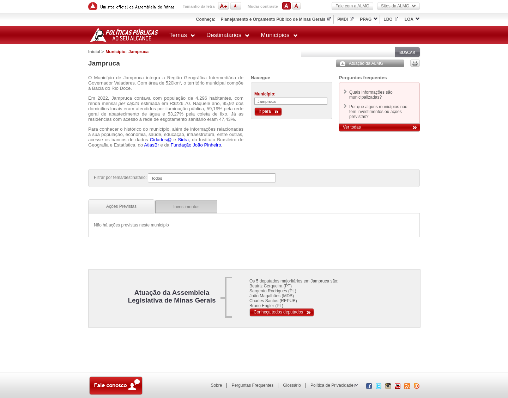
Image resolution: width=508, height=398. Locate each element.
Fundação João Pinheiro (196, 145)
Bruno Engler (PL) (266, 305)
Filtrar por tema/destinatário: (120, 177)
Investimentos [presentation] (186, 206)
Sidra (183, 139)
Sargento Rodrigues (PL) (272, 290)
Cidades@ (161, 139)
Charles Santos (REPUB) (273, 300)
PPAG (365, 19)
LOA (409, 19)
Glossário (292, 385)
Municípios (279, 35)
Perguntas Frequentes (252, 385)
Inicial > (96, 51)
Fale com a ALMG (352, 6)
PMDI (342, 19)
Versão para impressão (415, 63)
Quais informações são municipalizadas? (371, 95)
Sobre (216, 385)
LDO (387, 19)
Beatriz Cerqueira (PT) (270, 286)
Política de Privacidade (331, 385)
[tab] (121, 206)
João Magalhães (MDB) (271, 295)
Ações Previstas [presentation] (121, 206)
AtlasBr (151, 145)
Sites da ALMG (398, 6)
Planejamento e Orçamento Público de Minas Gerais (272, 19)
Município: (265, 94)
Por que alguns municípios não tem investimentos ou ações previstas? (378, 111)
